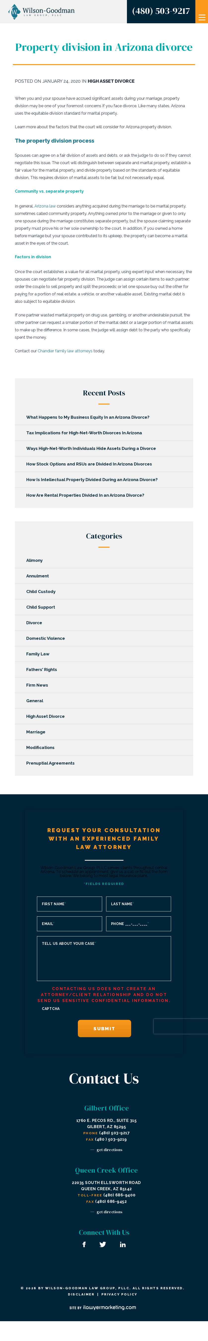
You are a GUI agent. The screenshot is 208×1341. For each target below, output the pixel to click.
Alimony (35, 560)
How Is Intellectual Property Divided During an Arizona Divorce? (93, 479)
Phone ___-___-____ (130, 924)
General (35, 700)
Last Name (122, 904)
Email (48, 924)
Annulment (38, 575)
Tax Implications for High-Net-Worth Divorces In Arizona (85, 432)
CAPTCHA (51, 1008)
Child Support (41, 607)
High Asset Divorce (111, 81)
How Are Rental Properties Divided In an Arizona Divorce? (86, 495)
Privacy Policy (119, 1294)
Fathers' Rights (42, 669)
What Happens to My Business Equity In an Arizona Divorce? (88, 417)
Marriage (36, 731)
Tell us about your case (69, 943)
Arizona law (45, 206)
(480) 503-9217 (161, 10)
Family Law (38, 653)
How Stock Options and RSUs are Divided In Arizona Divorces (90, 464)
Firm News (38, 685)
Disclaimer (81, 1294)
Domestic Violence (46, 638)
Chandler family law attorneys (65, 351)
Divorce (35, 622)
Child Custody (42, 591)
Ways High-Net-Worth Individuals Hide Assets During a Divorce (92, 448)
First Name (54, 904)
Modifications (41, 747)
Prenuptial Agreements (51, 763)
